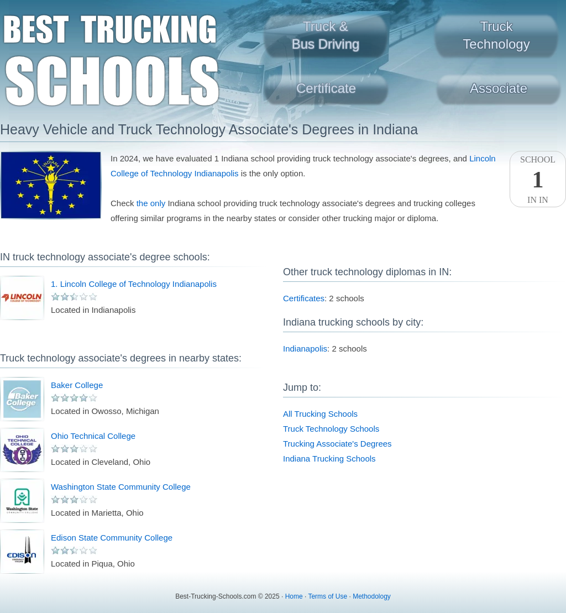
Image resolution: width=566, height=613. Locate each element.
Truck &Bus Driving (326, 35)
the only (151, 203)
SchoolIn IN (537, 180)
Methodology (372, 596)
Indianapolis (305, 348)
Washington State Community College (121, 486)
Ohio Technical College (93, 436)
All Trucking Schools (320, 413)
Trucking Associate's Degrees (337, 443)
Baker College (77, 385)
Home (294, 596)
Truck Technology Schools (331, 428)
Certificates (303, 298)
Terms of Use (327, 596)
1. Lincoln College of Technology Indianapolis (134, 284)
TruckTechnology (496, 35)
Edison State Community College (111, 537)
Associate (498, 88)
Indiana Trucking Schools (329, 458)
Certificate (326, 88)
